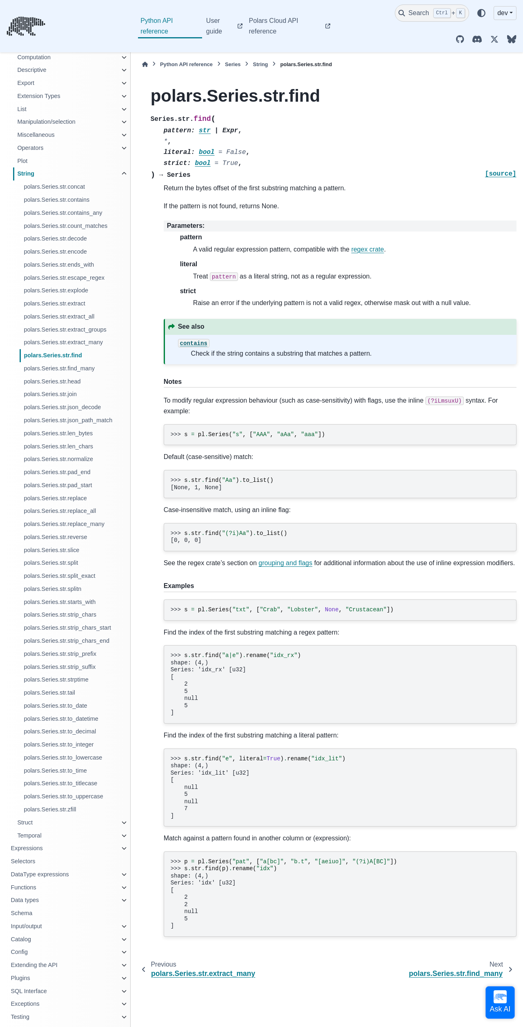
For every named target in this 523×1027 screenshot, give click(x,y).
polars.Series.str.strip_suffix (60, 667)
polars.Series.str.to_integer (58, 744)
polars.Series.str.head (52, 381)
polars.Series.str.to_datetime (61, 718)
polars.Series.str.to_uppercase (63, 796)
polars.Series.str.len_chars (58, 446)
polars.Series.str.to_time (55, 770)
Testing (20, 1017)
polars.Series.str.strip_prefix (60, 654)
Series (232, 64)
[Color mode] (481, 13)
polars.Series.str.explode (56, 290)
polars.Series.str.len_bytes (58, 433)
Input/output (26, 926)
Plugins (20, 978)
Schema (21, 913)
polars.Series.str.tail (49, 692)
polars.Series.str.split (51, 562)
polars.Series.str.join (50, 394)
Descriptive (31, 70)
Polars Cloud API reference (273, 26)
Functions (23, 887)
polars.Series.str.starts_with (60, 602)
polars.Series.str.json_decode (62, 407)
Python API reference (156, 26)
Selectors (23, 861)
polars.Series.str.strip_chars (60, 614)
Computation (34, 57)
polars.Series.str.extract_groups (65, 329)
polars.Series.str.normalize (58, 459)
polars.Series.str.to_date (55, 705)
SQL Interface (29, 991)
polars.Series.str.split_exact (59, 576)
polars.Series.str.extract (54, 303)
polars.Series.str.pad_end (57, 472)
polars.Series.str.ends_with (59, 264)
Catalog (21, 939)
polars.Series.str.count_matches (65, 226)
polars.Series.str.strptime (56, 679)
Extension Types (38, 96)
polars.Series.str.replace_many (64, 524)
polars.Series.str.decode (55, 238)
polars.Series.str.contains (56, 199)
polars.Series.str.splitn (52, 589)
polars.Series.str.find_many (59, 368)
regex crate (367, 249)
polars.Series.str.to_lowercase (63, 757)
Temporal (29, 835)
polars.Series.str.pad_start (58, 485)
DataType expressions (40, 874)
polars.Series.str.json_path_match (68, 420)
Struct (25, 822)
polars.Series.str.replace (55, 498)
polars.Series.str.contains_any (63, 212)
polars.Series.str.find (53, 355)
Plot (22, 161)
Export (25, 83)
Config (19, 952)
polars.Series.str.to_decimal (60, 731)
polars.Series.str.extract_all (59, 316)
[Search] (432, 13)
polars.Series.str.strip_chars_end (66, 640)
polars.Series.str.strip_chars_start (67, 627)
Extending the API (34, 965)
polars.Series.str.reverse (55, 537)
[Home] (145, 64)
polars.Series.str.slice (51, 550)
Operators (30, 148)
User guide (214, 26)
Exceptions (25, 1003)
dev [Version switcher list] (502, 12)
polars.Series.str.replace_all (60, 511)
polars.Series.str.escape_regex (64, 277)
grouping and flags (285, 562)
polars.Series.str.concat (54, 186)
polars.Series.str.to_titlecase (60, 783)
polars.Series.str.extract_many (63, 342)
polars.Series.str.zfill (50, 809)
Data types (25, 900)
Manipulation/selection (46, 121)
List (21, 109)
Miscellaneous (35, 134)
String (25, 173)
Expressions (26, 848)
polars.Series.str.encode (55, 251)
